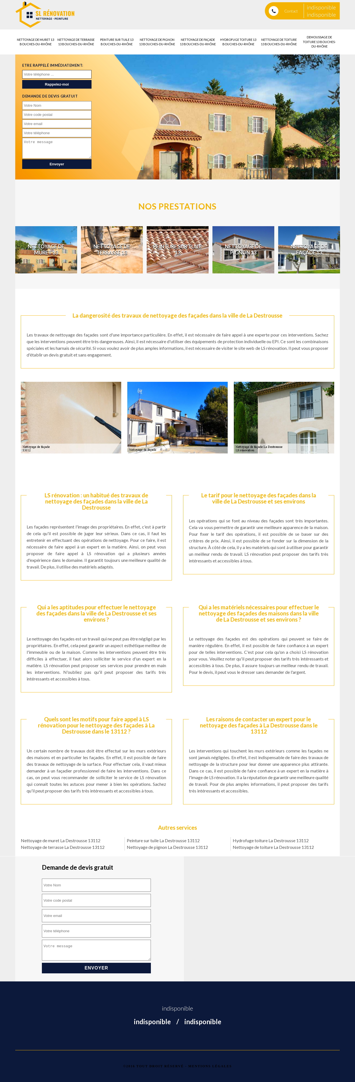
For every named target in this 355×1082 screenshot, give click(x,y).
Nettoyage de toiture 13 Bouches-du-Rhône (279, 42)
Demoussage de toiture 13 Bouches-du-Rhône (319, 41)
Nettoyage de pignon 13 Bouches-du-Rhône (157, 42)
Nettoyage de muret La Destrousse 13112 (60, 840)
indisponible (321, 7)
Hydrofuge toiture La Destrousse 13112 (271, 840)
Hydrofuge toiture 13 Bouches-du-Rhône (238, 42)
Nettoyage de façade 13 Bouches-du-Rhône (198, 42)
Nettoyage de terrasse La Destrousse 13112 (63, 847)
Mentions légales (210, 1066)
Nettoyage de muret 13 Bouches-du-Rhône (35, 42)
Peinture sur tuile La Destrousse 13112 (163, 840)
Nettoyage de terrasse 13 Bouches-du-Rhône (76, 42)
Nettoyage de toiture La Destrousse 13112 (273, 847)
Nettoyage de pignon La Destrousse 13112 (167, 847)
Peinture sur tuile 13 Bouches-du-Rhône (116, 42)
